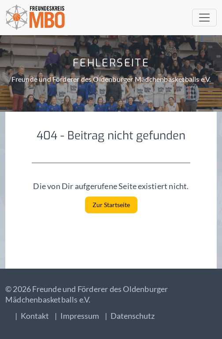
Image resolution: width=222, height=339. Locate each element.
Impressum (79, 316)
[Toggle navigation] (204, 17)
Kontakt (35, 316)
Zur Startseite (111, 204)
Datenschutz (133, 316)
